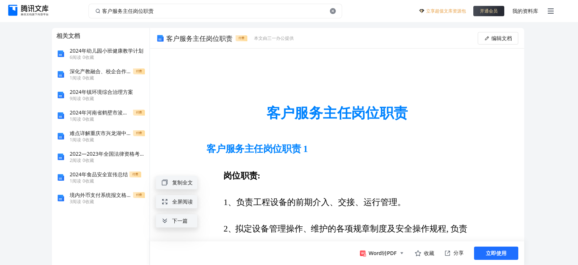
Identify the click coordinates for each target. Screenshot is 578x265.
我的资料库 (525, 10)
